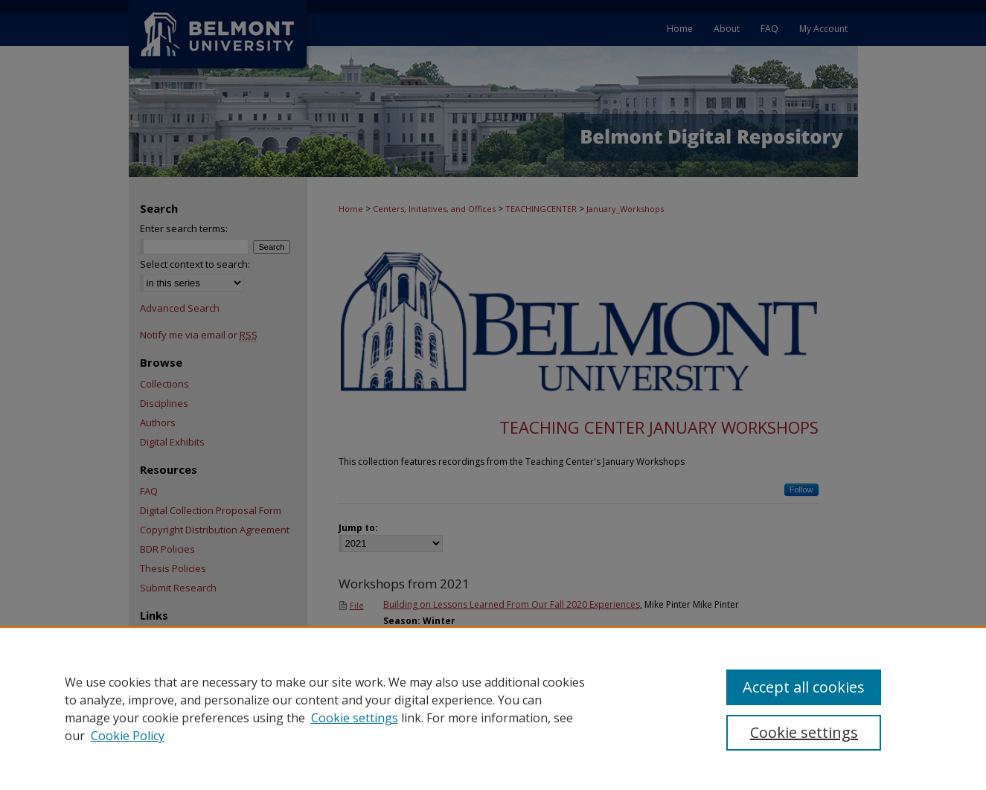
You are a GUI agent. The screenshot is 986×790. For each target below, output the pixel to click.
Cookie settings (354, 718)
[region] (493, 708)
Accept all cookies (804, 687)
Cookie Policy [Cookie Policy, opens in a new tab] (127, 736)
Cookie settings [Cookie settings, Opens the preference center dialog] (804, 732)
